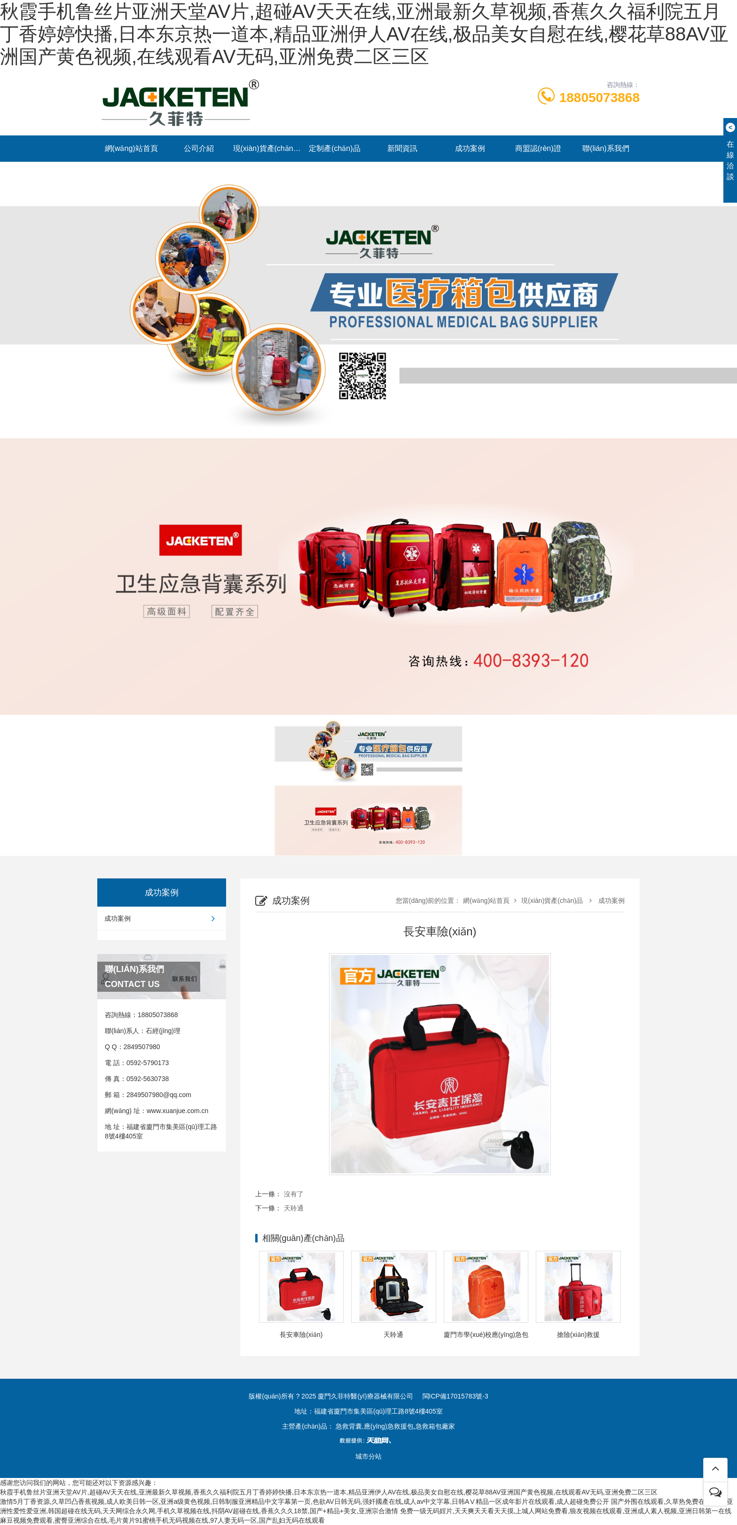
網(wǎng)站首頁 (131, 148)
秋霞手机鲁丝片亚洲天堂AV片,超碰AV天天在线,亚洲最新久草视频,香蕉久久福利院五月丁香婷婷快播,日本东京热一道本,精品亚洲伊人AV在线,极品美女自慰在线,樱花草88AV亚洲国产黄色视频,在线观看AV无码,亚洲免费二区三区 (364, 34)
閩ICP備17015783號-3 (455, 1396)
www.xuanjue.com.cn (178, 1110)
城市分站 (368, 1456)
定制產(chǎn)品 (334, 148)
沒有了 (294, 1194)
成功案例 (470, 148)
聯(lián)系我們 (605, 148)
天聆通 (294, 1208)
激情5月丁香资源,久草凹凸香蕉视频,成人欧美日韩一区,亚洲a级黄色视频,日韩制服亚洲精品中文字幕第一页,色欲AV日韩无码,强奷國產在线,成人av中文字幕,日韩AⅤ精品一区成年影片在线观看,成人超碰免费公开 (304, 1501)
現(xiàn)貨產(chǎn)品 (267, 148)
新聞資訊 (402, 148)
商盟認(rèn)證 (538, 148)
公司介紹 (199, 148)
